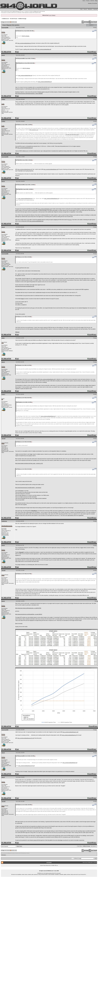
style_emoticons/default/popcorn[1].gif (26, 738)
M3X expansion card (33, 129)
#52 (95, 438)
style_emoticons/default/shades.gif (25, 147)
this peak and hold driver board (72, 134)
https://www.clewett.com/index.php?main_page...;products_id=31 (29, 463)
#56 (97, 601)
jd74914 (3, 99)
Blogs (96, 0)
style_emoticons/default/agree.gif (25, 169)
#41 (95, 27)
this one (70, 219)
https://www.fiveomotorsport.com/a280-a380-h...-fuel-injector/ (28, 487)
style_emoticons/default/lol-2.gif (44, 208)
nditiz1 (3, 338)
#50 (95, 362)
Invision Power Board (44, 865)
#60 (95, 801)
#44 (95, 121)
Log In (50, 15)
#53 (95, 521)
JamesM (3, 438)
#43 (95, 99)
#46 (95, 181)
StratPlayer (34, 510)
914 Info (92, 0)
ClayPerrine (4, 521)
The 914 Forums (13, 18)
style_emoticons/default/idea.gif (44, 49)
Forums (87, 0)
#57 (95, 729)
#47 (95, 227)
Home (84, 0)
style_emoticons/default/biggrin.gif (51, 169)
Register (53, 15)
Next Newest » (93, 846)
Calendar (95, 9)
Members (90, 9)
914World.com (5, 18)
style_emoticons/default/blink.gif (36, 221)
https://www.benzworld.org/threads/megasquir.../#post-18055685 (29, 93)
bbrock (3, 55)
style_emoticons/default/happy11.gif (70, 732)
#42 (95, 55)
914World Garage (22, 18)
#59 (95, 777)
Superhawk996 (5, 27)
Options (91, 24)
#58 (95, 752)
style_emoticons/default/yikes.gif (24, 43)
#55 (95, 570)
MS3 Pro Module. (26, 36)
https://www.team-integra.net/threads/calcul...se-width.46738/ (28, 608)
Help (81, 9)
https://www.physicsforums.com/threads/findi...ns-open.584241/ (28, 614)
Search (85, 9)
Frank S (3, 394)
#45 (95, 156)
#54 (95, 545)
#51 (95, 394)
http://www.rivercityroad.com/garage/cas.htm (24, 286)
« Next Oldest (79, 846)
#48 (95, 253)
